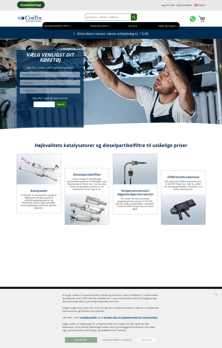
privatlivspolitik (88, 317)
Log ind (165, 5)
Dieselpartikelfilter (87, 174)
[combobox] (111, 17)
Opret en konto (184, 5)
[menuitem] (57, 26)
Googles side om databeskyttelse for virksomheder (131, 317)
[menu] (111, 26)
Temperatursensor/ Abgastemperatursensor (135, 192)
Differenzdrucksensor (183, 177)
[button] (200, 5)
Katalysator (38, 191)
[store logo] (30, 18)
